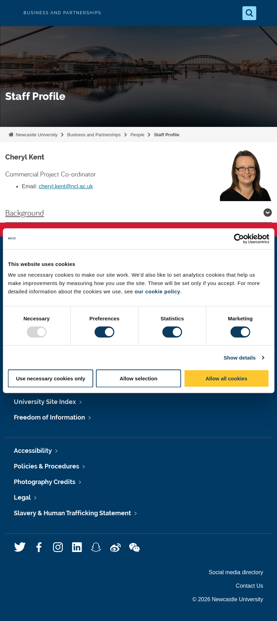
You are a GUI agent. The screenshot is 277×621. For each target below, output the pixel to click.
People (137, 134)
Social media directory (236, 572)
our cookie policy (158, 291)
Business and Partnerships (94, 134)
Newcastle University (36, 134)
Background (138, 212)
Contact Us (249, 586)
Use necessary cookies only (50, 378)
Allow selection (138, 378)
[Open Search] (249, 13)
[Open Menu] (266, 13)
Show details (240, 357)
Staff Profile (166, 134)
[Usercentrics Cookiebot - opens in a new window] (239, 238)
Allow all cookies (226, 378)
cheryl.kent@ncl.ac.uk (66, 186)
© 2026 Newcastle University (227, 599)
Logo (11, 13)
